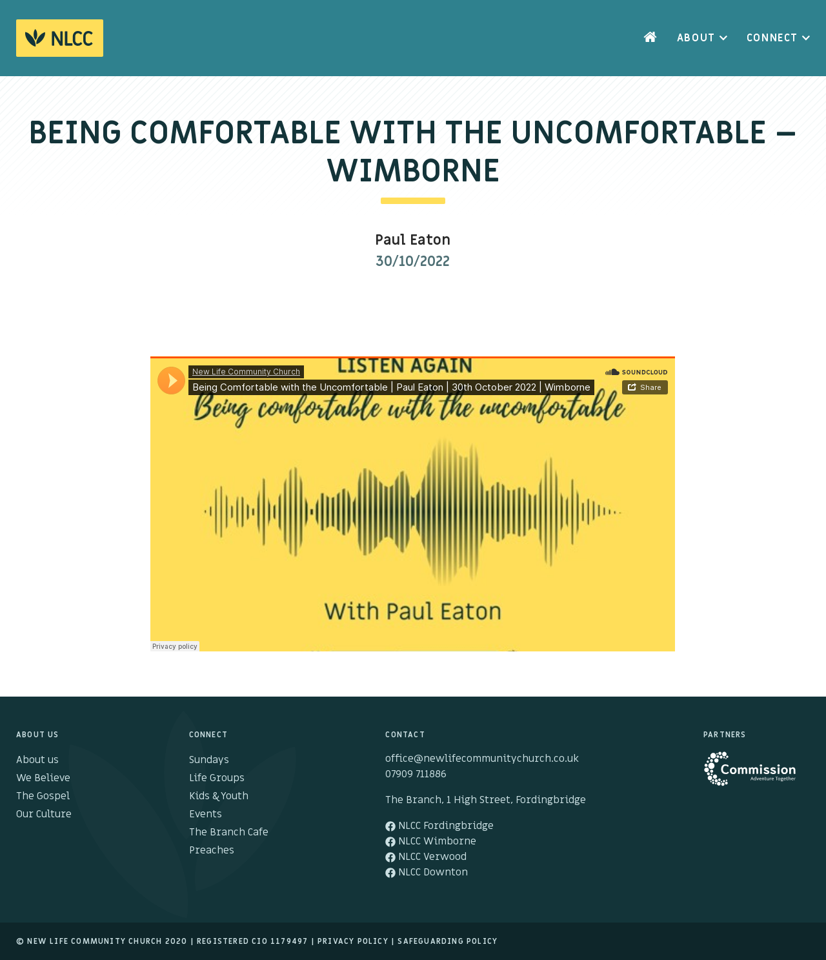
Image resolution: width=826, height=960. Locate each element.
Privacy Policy (352, 941)
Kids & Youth (218, 796)
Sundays (209, 760)
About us (37, 760)
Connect (772, 38)
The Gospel (43, 796)
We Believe (43, 778)
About (696, 38)
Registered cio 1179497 (252, 941)
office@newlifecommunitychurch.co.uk (482, 758)
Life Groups (217, 778)
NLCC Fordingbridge (439, 826)
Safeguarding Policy (448, 941)
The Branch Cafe (228, 832)
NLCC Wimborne (430, 841)
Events (205, 814)
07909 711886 (416, 774)
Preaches (211, 850)
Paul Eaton (412, 240)
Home (650, 38)
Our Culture (44, 814)
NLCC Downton (426, 872)
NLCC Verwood (426, 857)
